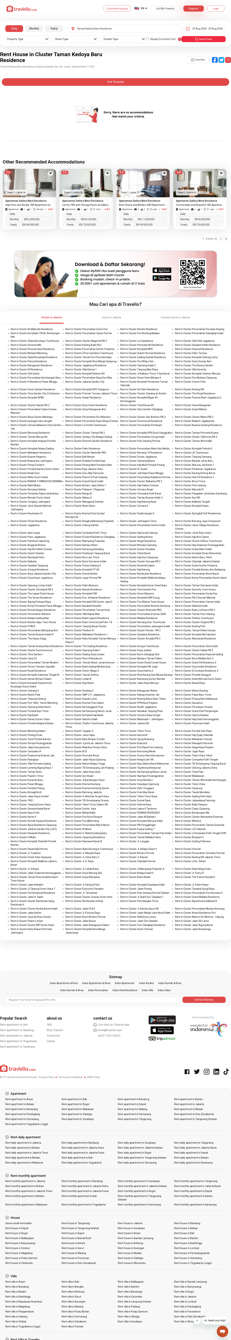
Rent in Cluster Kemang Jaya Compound (197, 521)
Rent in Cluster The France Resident (195, 877)
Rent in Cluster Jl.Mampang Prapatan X (142, 868)
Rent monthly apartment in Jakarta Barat (197, 1186)
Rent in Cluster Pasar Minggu (27, 784)
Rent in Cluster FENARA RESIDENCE (140, 812)
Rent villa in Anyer (15, 1281)
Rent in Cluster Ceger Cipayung (192, 808)
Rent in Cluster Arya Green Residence (86, 405)
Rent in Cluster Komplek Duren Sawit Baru (143, 585)
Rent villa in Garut (71, 1296)
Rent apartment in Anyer (19, 1099)
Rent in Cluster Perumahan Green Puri (86, 329)
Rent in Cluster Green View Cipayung (31, 857)
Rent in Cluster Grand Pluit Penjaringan (196, 711)
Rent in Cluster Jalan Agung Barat (194, 925)
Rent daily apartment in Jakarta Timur (26, 1152)
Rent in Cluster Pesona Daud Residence (33, 349)
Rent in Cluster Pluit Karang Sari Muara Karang (146, 674)
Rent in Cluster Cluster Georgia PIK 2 (140, 561)
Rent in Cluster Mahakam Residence (31, 452)
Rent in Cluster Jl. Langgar (134, 841)
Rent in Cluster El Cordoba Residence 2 (196, 670)
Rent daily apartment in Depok (191, 1152)
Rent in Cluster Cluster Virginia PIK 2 (195, 622)
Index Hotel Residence (125, 990)
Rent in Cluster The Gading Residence (86, 646)
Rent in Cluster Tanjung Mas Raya (139, 369)
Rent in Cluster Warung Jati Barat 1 (194, 464)
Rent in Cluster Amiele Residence (138, 329)
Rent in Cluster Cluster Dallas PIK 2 (194, 650)
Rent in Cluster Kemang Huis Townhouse (143, 622)
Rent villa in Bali (70, 1281)
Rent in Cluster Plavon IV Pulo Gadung (86, 477)
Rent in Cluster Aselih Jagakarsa (138, 707)
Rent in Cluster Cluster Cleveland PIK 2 (32, 589)
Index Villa (147, 990)
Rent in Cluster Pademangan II (137, 513)
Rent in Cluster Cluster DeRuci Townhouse (198, 541)
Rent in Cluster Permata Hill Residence (141, 345)
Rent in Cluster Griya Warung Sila (83, 873)
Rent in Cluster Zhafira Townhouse (194, 618)
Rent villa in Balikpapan (131, 1281)
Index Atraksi (146, 983)
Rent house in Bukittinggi (188, 1243)
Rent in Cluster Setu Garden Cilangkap (141, 409)
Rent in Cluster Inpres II (23, 816)
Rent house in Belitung (130, 1243)
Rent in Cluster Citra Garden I (27, 654)
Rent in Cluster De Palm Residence (139, 389)
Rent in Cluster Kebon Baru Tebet (193, 557)
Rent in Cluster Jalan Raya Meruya (139, 683)
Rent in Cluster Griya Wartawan (82, 877)
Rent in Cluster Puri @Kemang (82, 820)
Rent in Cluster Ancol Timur (190, 481)
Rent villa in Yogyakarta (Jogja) (22, 1326)
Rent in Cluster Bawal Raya (190, 683)
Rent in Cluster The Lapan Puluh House (32, 593)
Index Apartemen (125, 983)
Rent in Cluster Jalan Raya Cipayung (85, 759)
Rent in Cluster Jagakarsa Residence (85, 365)
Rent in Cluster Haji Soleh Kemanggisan (197, 719)
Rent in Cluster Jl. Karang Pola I (82, 884)
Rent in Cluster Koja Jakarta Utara (84, 469)
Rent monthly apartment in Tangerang (195, 1181)
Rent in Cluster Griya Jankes (136, 650)
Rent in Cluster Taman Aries (26, 771)
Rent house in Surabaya (131, 1228)
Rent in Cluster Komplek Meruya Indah (141, 820)
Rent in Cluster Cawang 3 (25, 690)
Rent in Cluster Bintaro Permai (137, 853)
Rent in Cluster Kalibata (24, 561)
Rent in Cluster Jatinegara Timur (138, 521)
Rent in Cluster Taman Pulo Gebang (195, 614)
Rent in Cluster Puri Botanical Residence (33, 892)
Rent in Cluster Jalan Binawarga (193, 929)
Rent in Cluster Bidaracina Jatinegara (31, 460)
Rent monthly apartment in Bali (79, 1196)
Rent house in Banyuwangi (20, 1243)
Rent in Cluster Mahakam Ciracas (193, 739)
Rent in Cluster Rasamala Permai (29, 849)
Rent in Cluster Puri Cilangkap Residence (142, 925)
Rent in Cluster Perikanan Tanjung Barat (87, 553)
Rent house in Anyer (129, 1233)
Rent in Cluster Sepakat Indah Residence (197, 345)
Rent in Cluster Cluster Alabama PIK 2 (141, 481)
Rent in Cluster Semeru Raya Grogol (140, 715)
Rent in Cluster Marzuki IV (189, 489)
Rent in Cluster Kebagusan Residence (31, 365)
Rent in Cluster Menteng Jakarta (83, 792)
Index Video (164, 990)
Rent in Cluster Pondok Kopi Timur (30, 711)
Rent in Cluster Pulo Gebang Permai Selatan (144, 892)
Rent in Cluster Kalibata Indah (191, 605)
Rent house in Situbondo (19, 1263)
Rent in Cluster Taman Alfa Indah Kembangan (200, 780)
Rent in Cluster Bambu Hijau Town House (33, 622)
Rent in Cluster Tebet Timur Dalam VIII (86, 804)
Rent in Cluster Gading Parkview (193, 841)
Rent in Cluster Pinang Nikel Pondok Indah (88, 464)
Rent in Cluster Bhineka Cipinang (138, 545)
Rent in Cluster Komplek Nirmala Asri (195, 634)
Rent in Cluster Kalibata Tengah (192, 501)
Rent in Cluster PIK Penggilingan (138, 825)
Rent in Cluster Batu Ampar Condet (85, 739)
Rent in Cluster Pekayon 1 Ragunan (85, 489)
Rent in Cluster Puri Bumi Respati (83, 816)
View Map (198, 59)
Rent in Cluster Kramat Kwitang (82, 784)
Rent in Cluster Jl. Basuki (134, 857)
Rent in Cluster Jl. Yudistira (26, 853)
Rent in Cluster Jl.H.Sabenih (190, 829)
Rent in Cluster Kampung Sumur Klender (142, 678)
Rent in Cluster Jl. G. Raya (79, 861)
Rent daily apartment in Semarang (137, 1162)
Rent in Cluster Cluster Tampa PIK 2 (85, 432)
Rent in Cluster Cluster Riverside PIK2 (141, 610)
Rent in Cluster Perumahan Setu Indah (196, 646)
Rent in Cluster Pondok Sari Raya (193, 731)
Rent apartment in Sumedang (22, 1119)
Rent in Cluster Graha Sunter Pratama (196, 565)
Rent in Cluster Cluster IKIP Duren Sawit (32, 925)
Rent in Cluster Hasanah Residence (30, 833)
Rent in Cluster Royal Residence (28, 670)
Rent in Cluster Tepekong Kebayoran (140, 767)
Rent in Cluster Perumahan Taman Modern (35, 662)
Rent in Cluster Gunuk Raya (135, 800)
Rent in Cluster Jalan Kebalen (27, 884)
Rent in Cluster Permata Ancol (82, 755)
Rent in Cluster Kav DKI (187, 497)
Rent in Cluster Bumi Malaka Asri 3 (194, 658)
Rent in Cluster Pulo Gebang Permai (140, 440)
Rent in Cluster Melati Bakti (80, 812)
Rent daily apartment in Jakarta (23, 1142)
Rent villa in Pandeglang (187, 1306)
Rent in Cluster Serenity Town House (195, 589)
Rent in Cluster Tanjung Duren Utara (31, 804)
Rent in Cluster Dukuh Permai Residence (142, 353)
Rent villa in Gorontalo (130, 1296)
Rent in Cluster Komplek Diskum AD (85, 373)
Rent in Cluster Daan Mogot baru (193, 868)
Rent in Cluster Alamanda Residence (195, 638)
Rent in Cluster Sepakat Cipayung (29, 565)
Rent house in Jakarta (130, 1223)
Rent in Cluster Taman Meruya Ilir (29, 436)
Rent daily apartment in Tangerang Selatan (142, 1157)
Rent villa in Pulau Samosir (132, 1311)
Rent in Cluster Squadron (189, 702)
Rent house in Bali (184, 1233)
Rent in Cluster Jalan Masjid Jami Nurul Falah (145, 912)
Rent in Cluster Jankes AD (134, 723)
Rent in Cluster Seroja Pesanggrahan (31, 743)
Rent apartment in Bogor (76, 1104)
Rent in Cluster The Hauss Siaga (28, 638)
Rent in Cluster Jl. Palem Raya (191, 884)
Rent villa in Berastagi (130, 1291)
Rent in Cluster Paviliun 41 (79, 630)
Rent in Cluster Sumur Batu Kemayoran (142, 755)
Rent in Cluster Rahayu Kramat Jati (139, 694)
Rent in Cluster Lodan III (78, 678)
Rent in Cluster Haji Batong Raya (138, 501)
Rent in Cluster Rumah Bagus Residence (33, 610)
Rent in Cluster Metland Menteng (29, 353)
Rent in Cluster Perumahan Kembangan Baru (36, 377)
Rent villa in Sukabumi (74, 1321)
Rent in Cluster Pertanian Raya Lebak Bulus (35, 493)
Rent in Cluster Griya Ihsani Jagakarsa (32, 577)
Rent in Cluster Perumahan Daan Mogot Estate (91, 421)
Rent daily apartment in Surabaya (137, 1142)
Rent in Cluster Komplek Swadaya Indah (142, 884)
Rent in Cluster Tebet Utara (190, 784)
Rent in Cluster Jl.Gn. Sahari (190, 861)
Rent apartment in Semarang (134, 1114)
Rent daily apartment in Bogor (134, 1152)
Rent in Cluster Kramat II (133, 743)
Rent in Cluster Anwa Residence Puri (195, 912)
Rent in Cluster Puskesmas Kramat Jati (32, 755)
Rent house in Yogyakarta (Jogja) (193, 1263)
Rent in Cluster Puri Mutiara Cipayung (196, 377)
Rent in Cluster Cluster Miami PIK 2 (194, 417)
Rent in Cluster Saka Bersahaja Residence (34, 357)
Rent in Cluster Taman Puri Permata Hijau (88, 357)
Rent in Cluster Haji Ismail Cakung (138, 532)
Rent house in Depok (16, 1228)
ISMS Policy (93, 1077)
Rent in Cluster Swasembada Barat (30, 808)
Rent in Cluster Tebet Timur (135, 731)
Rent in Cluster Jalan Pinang (136, 888)
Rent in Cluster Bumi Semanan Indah (85, 561)
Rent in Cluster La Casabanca (136, 340)
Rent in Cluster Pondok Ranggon (193, 674)
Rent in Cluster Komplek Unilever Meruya (197, 373)
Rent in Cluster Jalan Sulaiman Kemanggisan (36, 873)
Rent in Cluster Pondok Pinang (27, 788)
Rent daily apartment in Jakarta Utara (83, 1147)
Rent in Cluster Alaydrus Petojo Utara (86, 747)
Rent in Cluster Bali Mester (80, 456)
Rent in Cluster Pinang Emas (26, 735)
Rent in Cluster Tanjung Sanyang (193, 456)
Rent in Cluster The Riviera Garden (194, 365)
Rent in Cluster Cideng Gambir (82, 525)
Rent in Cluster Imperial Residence (194, 349)
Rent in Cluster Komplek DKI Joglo (139, 666)
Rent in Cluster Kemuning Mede (137, 751)
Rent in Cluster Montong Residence (30, 432)
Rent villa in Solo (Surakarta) (190, 1316)
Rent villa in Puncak (72, 1326)
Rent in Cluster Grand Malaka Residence (197, 897)
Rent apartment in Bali (14, 1024)
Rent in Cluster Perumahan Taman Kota (87, 610)
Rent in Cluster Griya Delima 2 (136, 670)
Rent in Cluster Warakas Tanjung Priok (141, 711)
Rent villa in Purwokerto (187, 1311)
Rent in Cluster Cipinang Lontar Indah (31, 585)
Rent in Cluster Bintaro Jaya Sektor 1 (85, 485)
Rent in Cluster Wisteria (188, 820)
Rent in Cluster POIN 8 (23, 626)
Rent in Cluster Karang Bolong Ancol (195, 473)
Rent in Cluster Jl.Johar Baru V (82, 857)
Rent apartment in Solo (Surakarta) (194, 1114)
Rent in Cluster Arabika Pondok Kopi (85, 460)
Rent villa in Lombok (185, 1301)
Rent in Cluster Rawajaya (25, 759)
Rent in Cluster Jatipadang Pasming (195, 800)
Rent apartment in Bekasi (19, 1104)
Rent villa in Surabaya (130, 1321)
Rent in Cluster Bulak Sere (25, 473)
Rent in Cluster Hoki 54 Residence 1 (194, 477)
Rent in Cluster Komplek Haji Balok (84, 715)
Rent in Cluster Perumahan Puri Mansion (88, 417)
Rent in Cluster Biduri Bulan (135, 877)
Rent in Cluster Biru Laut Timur (82, 557)
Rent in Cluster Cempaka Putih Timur (86, 532)
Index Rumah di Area (72, 990)
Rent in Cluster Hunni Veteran (136, 929)
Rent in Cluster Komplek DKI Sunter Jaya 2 (88, 601)
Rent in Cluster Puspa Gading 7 (137, 829)
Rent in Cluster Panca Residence (29, 361)
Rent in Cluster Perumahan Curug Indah (142, 436)
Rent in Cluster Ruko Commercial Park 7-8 (88, 622)
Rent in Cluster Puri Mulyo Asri (137, 361)
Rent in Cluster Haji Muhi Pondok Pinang (142, 464)
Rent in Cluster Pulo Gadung (190, 485)
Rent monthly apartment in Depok (193, 1191)
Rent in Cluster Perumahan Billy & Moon (87, 825)
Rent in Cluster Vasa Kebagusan (193, 405)
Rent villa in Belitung (73, 1291)
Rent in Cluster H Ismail (188, 849)
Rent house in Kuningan (131, 1248)
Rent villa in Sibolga (128, 1316)
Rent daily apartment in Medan (22, 1157)
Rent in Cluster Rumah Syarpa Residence (34, 820)
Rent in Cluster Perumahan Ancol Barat (197, 573)
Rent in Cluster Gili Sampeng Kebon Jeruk (88, 711)
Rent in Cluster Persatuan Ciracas (194, 707)
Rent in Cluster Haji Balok (24, 715)
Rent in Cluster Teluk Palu (189, 771)
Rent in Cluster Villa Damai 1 (81, 369)
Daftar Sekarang (204, 999)
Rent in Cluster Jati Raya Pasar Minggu (142, 473)
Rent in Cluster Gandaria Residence (140, 634)
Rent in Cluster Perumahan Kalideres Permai (145, 477)
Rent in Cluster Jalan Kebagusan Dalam (87, 925)
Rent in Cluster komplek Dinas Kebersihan (198, 553)
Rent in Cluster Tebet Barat (135, 553)
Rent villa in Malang (72, 1306)
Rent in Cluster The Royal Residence (195, 393)
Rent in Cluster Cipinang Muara (137, 460)
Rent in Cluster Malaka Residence (139, 618)
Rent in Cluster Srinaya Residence (29, 569)
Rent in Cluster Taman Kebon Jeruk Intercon (90, 662)
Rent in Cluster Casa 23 (24, 658)
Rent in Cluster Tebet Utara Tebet (193, 755)
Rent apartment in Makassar (78, 1109)
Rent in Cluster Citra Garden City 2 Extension (35, 393)
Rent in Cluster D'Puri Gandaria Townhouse (89, 353)
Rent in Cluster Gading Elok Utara (193, 796)
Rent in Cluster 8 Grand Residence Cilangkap (90, 536)
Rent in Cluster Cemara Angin (136, 489)
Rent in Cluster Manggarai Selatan (84, 501)
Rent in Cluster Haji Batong (135, 569)
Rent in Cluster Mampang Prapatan (85, 541)
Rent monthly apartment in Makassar (26, 1204)
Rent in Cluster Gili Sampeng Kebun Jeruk (143, 771)
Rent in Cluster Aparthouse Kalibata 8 (196, 901)
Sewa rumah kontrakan (18, 1223)
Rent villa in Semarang (74, 1316)
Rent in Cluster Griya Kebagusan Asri (85, 409)
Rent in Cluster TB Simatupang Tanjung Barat (200, 763)
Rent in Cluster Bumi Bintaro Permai (85, 916)
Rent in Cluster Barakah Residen (83, 605)
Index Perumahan (98, 990)
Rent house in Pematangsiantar (192, 1253)
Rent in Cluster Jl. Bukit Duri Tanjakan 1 (142, 897)
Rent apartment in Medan (188, 1109)
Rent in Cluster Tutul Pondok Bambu (31, 739)
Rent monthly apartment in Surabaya (139, 1181)
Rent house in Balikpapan (19, 1238)
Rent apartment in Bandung (17, 1030)
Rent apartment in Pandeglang (22, 1114)
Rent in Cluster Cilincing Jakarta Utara (196, 767)
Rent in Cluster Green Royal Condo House (143, 662)
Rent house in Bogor (16, 1233)
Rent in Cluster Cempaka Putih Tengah (196, 759)
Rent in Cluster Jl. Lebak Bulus (82, 868)
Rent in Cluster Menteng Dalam (28, 731)
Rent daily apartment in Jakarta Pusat (83, 1152)
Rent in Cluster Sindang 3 (79, 690)
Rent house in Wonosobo (132, 1263)
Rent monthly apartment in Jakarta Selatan (142, 1186)
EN (142, 8)
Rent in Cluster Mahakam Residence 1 (86, 634)
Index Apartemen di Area (96, 983)
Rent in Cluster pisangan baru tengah (31, 421)
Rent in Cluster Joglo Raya (189, 751)
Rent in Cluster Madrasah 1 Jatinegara (141, 719)
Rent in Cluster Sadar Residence (83, 397)
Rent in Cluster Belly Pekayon (191, 804)
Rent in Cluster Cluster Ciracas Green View (88, 897)
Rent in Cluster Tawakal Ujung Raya (194, 888)
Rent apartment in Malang (132, 1109)
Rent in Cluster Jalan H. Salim (27, 897)
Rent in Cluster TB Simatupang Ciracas (87, 800)
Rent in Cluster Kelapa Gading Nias (30, 618)
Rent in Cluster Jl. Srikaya (25, 868)
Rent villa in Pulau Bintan (75, 1311)
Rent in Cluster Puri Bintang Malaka (140, 333)
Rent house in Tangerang (76, 1223)
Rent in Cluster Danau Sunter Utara (30, 719)
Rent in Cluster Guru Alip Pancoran (84, 473)
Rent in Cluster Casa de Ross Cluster (31, 916)
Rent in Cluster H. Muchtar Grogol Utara (87, 796)
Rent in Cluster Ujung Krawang (137, 739)
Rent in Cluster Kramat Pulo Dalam (84, 702)
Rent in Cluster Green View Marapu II (140, 377)
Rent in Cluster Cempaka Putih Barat (140, 493)
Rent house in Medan (130, 1253)
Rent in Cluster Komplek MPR (136, 349)
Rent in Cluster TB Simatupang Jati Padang (89, 767)
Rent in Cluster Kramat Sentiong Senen (87, 788)
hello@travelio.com (107, 1030)
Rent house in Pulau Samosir (21, 1258)
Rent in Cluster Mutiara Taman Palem (141, 658)
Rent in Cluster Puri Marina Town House (142, 601)
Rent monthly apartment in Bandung (82, 1181)
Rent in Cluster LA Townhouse (192, 452)
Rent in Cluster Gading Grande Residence (143, 357)
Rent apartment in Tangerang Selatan (195, 1119)
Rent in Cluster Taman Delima (82, 674)
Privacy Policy (46, 1077)
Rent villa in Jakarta (185, 1296)
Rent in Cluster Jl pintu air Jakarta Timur (87, 743)
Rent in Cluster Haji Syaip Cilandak (194, 735)
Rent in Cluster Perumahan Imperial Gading (199, 654)
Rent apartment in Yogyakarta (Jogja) (26, 1124)
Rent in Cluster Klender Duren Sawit (30, 497)
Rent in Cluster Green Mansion (137, 593)
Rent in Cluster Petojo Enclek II (27, 464)
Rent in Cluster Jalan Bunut (80, 921)
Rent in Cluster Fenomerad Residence (141, 421)
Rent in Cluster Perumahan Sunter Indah (142, 525)
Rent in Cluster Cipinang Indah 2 (138, 365)
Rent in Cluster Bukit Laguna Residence (87, 618)
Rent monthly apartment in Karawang (195, 1204)
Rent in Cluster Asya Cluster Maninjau (32, 417)
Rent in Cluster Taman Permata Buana (196, 432)
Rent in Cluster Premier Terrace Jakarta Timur (91, 393)
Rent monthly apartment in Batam (193, 1196)
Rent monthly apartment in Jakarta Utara (85, 1186)
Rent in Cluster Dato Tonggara (137, 788)
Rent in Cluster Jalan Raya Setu (83, 771)
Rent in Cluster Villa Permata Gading (31, 763)
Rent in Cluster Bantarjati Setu (27, 557)
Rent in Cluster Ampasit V (189, 837)
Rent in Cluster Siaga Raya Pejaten (194, 747)
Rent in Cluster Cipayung (188, 788)
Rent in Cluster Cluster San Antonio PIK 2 (143, 417)
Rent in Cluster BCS (76, 751)
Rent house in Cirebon (17, 1248)
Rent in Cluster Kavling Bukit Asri (83, 345)
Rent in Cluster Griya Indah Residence (196, 666)
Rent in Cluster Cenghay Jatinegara (30, 501)
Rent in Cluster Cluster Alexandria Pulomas (199, 816)
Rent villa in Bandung (17, 1286)
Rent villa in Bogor (184, 1291)
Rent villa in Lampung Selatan (134, 1301)
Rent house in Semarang (188, 1258)
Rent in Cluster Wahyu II (78, 497)
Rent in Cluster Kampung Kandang (84, 549)
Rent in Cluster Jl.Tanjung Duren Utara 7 (33, 888)
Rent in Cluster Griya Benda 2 (136, 780)
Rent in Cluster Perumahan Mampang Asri (34, 630)
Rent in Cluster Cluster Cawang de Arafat (143, 393)
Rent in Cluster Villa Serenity (190, 369)
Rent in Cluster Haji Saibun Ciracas (139, 485)
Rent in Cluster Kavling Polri (190, 626)
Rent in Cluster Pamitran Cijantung (30, 541)
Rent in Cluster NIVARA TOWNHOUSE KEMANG (36, 481)
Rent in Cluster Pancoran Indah (192, 723)
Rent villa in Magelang (17, 1306)
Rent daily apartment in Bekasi (22, 1147)
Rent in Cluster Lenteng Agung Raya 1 (32, 767)
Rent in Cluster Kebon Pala (25, 694)
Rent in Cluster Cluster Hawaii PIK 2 (30, 405)
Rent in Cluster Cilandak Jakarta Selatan (197, 561)
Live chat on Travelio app (111, 1025)
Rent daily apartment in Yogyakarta (82, 1162)
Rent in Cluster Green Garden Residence (33, 389)
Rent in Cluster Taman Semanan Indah (196, 585)
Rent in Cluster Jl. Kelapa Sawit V (138, 849)
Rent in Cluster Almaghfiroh (26, 792)
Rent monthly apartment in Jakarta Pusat (85, 1191)
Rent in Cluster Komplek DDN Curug (140, 597)
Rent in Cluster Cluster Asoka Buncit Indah (34, 908)
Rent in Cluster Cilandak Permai (137, 861)
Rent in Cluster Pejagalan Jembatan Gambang (201, 493)
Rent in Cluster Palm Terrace (191, 353)
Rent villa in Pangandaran (19, 1311)
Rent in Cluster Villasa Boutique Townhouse (35, 340)
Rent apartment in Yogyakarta (18, 1041)
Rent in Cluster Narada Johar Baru (194, 460)
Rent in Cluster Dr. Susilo (133, 469)
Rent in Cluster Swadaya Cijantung (139, 784)
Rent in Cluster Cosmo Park (190, 381)
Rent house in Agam (73, 1233)
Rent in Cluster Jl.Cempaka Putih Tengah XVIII (200, 833)
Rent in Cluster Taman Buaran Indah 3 (141, 497)
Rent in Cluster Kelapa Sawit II (136, 873)
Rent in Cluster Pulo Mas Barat (137, 792)
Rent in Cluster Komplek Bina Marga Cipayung (90, 361)
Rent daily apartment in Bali (77, 1157)
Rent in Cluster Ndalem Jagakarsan (194, 421)
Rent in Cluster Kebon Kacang (191, 690)
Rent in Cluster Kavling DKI (189, 389)
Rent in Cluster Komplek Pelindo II (193, 448)
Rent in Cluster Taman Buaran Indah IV (32, 634)
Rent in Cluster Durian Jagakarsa (138, 456)
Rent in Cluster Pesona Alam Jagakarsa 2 (198, 397)
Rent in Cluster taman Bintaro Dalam (31, 678)
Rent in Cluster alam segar (25, 532)
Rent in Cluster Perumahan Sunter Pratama (89, 349)
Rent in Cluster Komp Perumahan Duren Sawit (201, 577)
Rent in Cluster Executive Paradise (84, 888)
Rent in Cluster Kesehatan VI (26, 513)
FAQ (49, 1024)
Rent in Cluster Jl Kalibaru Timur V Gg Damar (145, 373)
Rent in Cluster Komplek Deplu (192, 505)
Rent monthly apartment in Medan (24, 1196)
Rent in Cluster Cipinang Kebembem (31, 707)
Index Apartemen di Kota (64, 983)
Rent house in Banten (186, 1238)
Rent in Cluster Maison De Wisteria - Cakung (199, 916)
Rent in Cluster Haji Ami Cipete (192, 536)
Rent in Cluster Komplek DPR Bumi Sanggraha (146, 432)
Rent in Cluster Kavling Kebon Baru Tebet (143, 698)
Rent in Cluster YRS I (22, 800)
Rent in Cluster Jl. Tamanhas (81, 892)
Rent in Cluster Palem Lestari (27, 921)
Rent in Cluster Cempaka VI (26, 751)
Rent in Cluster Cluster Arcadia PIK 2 (140, 638)
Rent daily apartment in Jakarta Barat (195, 1147)
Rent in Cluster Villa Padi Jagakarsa (194, 340)
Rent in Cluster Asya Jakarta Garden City (33, 573)
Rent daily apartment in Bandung (80, 1142)
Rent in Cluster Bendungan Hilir (192, 812)
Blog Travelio (55, 1030)
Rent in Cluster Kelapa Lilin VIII (136, 759)
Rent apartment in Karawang (21, 1109)
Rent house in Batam (73, 1243)
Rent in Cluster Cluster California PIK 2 (196, 436)
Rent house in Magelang (19, 1253)
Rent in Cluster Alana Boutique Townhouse (89, 849)
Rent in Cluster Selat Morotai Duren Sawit (198, 678)
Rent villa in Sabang (16, 1316)
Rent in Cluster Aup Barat (79, 683)
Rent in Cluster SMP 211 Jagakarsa (85, 694)
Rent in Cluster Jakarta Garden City (84, 381)
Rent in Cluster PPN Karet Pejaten (139, 702)
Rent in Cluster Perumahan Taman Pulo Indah (145, 833)
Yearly (54, 28)
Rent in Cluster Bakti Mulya (26, 485)
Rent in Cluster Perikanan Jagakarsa (195, 469)
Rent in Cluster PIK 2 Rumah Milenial (195, 597)
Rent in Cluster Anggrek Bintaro (28, 545)
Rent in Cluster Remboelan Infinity (84, 901)
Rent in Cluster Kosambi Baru (27, 780)
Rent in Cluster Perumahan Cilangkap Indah (199, 333)
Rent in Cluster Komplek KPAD (27, 397)
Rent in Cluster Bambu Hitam (81, 545)
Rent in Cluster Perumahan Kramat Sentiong (145, 605)
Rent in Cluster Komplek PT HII (82, 569)
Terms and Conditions (70, 1077)
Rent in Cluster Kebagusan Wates (138, 690)
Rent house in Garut (73, 1248)
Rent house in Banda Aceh (76, 1238)
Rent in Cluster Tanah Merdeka (192, 792)
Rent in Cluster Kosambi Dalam (137, 565)
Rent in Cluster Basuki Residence (83, 589)
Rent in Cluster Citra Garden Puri (138, 589)
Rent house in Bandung (187, 1223)
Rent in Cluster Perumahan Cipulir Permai (88, 333)
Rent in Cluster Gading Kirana (136, 536)
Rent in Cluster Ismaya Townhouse (139, 646)
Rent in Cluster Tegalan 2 (79, 731)
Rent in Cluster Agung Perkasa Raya (31, 601)
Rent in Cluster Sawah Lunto (81, 698)
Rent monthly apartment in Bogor (137, 1191)
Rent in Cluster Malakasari (189, 775)
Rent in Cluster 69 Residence (27, 369)
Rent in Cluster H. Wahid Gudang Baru (86, 833)
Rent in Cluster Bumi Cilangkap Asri (140, 654)
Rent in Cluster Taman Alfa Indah (193, 440)
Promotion (53, 1035)
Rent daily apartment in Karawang (193, 1162)
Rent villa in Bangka (73, 1286)
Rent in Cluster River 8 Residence (83, 658)
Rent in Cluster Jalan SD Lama (192, 921)
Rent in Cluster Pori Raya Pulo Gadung (141, 747)
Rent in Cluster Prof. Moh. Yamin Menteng (34, 702)
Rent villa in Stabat (15, 1321)
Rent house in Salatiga (130, 1258)
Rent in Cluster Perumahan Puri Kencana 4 (198, 892)
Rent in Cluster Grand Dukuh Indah (84, 481)
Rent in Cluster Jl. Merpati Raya (82, 853)
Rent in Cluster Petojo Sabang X (83, 565)
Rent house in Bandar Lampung (135, 1238)
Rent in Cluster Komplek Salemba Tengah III (35, 674)
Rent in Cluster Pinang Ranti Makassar (196, 698)
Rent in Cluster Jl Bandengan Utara (84, 780)
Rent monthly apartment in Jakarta (25, 1181)
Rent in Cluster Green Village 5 (82, 670)
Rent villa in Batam (15, 1291)
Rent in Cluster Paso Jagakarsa (28, 536)
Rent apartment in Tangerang (134, 1119)
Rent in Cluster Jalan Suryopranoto (30, 747)
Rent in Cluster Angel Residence (138, 541)
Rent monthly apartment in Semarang (139, 1204)
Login (216, 8)
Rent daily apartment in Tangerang (193, 1142)
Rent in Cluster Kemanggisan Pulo (84, 707)
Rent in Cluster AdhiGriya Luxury (138, 916)
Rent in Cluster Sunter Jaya (80, 808)
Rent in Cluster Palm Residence (82, 448)
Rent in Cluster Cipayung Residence (85, 837)
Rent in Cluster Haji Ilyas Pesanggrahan (142, 775)
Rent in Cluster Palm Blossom (81, 585)
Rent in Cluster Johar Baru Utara (193, 532)
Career (51, 1041)
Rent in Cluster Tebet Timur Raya (138, 796)
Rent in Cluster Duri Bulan (79, 775)
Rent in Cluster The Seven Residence (31, 597)
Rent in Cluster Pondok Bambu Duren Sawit (35, 469)
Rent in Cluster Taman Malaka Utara (140, 837)
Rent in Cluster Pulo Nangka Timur (139, 901)
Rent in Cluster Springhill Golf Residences (198, 513)
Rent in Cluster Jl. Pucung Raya (82, 912)
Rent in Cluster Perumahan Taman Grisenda (199, 825)
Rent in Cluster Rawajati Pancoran (194, 743)
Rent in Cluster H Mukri (23, 837)
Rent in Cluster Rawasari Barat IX (83, 841)
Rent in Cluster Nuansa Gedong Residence (198, 425)
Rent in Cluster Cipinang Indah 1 (83, 650)
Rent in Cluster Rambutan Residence (140, 573)
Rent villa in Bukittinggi (18, 1296)
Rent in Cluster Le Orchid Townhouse (85, 425)
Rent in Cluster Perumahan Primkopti (141, 425)
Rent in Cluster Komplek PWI (81, 593)
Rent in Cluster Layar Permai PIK (83, 577)
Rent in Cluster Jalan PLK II (80, 908)
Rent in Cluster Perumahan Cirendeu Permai (200, 853)
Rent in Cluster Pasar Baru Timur (193, 694)
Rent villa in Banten (128, 1286)
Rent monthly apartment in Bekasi (24, 1186)
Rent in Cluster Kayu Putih (25, 812)
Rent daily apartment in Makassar (24, 1162)
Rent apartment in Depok (132, 1104)
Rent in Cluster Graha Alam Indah (193, 549)
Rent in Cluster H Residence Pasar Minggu (34, 381)
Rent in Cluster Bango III (78, 493)
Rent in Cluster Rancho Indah (81, 719)
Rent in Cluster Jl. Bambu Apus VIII (139, 908)
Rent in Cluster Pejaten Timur (27, 775)
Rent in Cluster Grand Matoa (190, 409)
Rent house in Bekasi (186, 1228)
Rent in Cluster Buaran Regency (28, 456)
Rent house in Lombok (186, 1248)
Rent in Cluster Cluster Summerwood (31, 650)
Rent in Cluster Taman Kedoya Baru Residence (37, 646)
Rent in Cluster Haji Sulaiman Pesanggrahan (199, 545)
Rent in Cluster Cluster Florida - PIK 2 (140, 630)
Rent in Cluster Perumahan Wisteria (30, 614)
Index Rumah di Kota (169, 983)
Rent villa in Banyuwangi (187, 1286)
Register (193, 8)
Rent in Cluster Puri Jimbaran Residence (87, 597)
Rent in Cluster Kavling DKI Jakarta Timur (198, 857)
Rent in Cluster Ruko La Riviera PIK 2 (195, 610)
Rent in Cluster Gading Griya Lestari (84, 654)
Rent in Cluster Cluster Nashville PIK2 (85, 452)
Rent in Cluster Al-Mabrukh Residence (32, 329)
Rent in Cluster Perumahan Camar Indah (197, 601)
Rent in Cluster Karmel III (133, 735)
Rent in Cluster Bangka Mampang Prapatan (89, 521)
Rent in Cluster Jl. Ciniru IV (189, 873)
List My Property (165, 8)
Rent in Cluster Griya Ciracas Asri (193, 361)
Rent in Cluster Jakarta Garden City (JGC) (34, 829)
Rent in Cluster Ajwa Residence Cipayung (34, 825)
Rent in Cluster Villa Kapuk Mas (82, 614)
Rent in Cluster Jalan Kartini (26, 912)
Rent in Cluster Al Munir (78, 829)
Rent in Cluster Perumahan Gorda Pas (196, 593)
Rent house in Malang (74, 1253)
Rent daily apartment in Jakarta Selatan (140, 1147)
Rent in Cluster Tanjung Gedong (28, 698)
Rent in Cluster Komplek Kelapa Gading (32, 448)
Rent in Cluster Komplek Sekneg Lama (196, 357)
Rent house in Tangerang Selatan (80, 1228)
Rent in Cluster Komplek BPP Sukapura (87, 389)
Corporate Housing (117, 8)
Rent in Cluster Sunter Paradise (137, 549)
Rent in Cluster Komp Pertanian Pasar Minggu (36, 605)
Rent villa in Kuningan (73, 1301)
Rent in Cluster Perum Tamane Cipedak (33, 666)
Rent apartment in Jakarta (16, 1035)
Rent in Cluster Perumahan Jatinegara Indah (145, 626)
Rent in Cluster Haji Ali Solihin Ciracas (31, 549)
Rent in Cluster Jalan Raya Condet (30, 796)
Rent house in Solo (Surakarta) (79, 1263)
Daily (14, 28)
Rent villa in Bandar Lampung (190, 1281)
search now (203, 39)
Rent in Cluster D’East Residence (29, 521)
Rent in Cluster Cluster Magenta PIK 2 (86, 340)
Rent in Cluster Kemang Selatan (28, 489)
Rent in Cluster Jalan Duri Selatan (139, 921)
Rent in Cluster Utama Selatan (192, 715)
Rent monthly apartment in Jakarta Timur (28, 1191)
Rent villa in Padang (129, 1306)
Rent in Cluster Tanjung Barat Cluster (86, 626)
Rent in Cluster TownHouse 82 (137, 405)
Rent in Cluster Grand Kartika (81, 573)
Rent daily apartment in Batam (191, 1157)
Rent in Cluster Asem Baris (80, 505)
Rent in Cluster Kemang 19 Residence (141, 452)
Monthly (34, 28)
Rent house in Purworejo (75, 1258)
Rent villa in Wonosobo (186, 1321)
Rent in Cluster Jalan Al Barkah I (138, 816)
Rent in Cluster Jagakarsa (25, 525)
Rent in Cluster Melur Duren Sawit (29, 477)
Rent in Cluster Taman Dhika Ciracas (195, 630)
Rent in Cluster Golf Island (25, 373)
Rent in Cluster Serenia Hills (26, 345)
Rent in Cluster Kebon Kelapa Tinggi (85, 763)
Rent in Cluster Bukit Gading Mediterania (87, 666)
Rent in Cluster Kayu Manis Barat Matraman (144, 763)
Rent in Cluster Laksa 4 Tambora (138, 808)
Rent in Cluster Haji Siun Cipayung (139, 557)
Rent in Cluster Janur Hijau (80, 735)
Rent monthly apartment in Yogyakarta (84, 1204)
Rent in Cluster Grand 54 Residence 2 (195, 662)
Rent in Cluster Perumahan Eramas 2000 (143, 614)
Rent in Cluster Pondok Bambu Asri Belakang (200, 569)
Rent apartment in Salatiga (77, 1114)
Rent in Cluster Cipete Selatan (27, 553)
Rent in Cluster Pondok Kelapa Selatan (32, 723)
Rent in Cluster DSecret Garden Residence (88, 440)
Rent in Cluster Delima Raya (135, 804)
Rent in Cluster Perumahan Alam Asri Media (145, 448)
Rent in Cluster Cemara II (134, 505)
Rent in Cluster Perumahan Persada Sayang (199, 329)
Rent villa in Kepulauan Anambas (23, 1301)
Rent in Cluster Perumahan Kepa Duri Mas (88, 377)
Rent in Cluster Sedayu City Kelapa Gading (88, 436)
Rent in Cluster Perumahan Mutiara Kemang (199, 908)
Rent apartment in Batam (188, 1099)
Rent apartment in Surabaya (17, 1046)
